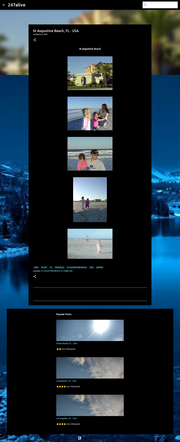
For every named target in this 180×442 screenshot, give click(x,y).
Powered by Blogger (90, 438)
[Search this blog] (163, 5)
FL (51, 267)
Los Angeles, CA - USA (66, 418)
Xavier (99, 267)
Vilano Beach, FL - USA (66, 343)
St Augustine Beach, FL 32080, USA (57, 271)
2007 (36, 267)
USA (91, 267)
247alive (16, 4)
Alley (44, 267)
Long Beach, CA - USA (66, 381)
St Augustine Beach (76, 267)
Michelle (59, 267)
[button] (34, 40)
